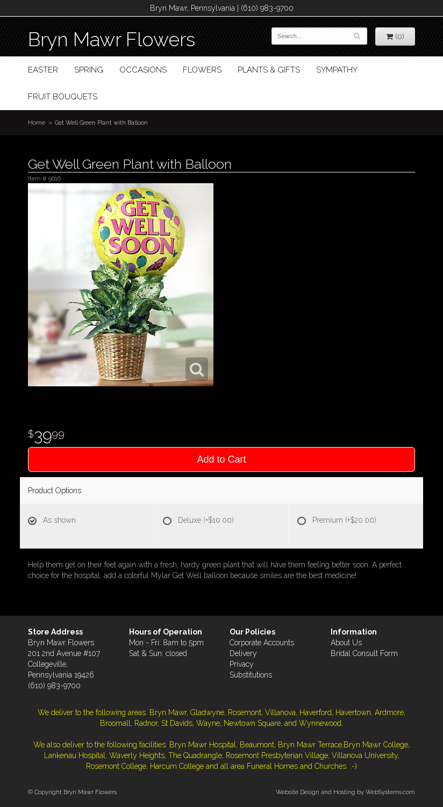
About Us (346, 642)
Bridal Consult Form (364, 653)
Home (36, 122)
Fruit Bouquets (62, 97)
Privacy (242, 664)
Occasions (143, 70)
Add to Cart (221, 459)
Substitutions (251, 675)
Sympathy (337, 70)
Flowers (202, 70)
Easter (43, 70)
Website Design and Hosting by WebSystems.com (345, 792)
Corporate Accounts (262, 642)
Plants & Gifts (269, 70)
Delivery (243, 653)
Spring (88, 70)
